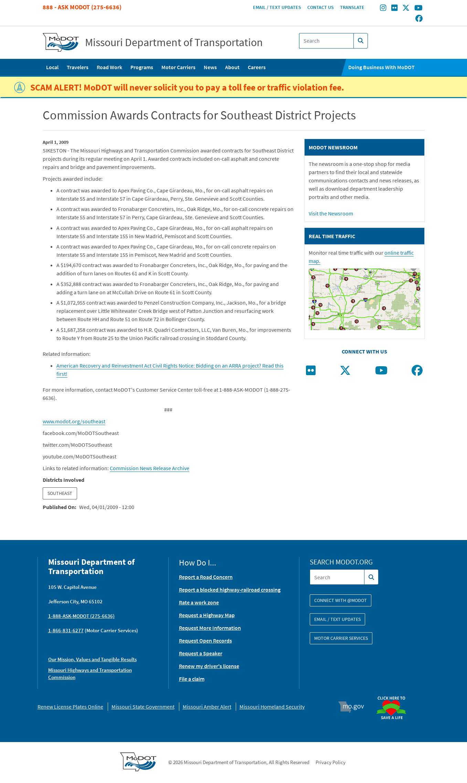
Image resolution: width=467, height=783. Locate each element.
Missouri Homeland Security (272, 706)
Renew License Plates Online (70, 706)
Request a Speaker (200, 653)
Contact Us (320, 7)
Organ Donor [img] (394, 693)
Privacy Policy (331, 762)
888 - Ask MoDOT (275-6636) (82, 7)
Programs (141, 67)
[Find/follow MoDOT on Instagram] (383, 8)
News (210, 67)
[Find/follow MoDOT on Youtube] (418, 8)
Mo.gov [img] (354, 707)
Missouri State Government (143, 706)
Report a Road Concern (206, 576)
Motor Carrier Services (341, 638)
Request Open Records (205, 640)
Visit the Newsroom (331, 213)
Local (52, 67)
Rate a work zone (199, 602)
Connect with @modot (340, 600)
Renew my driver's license (209, 666)
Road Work (109, 67)
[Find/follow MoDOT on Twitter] (406, 8)
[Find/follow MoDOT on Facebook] (419, 18)
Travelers (77, 67)
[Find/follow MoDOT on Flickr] (394, 8)
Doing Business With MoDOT (381, 67)
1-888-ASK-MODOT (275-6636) (81, 616)
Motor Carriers (178, 67)
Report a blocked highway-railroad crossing (229, 589)
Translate (352, 7)
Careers (257, 67)
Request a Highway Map (207, 615)
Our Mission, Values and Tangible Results (92, 659)
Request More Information (210, 627)
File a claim (191, 678)
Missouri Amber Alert (207, 706)
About (232, 67)
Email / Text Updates (277, 7)
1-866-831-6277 (66, 630)
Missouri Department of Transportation (174, 42)
